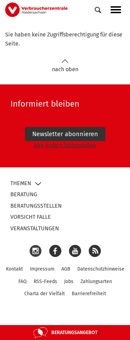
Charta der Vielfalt (44, 294)
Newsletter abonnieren (65, 134)
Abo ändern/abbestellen (65, 145)
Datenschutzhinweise (100, 269)
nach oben (65, 66)
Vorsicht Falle (30, 217)
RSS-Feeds (45, 281)
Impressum (42, 269)
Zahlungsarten (96, 281)
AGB (65, 269)
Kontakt (14, 269)
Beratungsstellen (36, 205)
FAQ (22, 281)
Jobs (68, 281)
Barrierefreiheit (89, 294)
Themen (20, 183)
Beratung (23, 194)
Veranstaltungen (34, 228)
